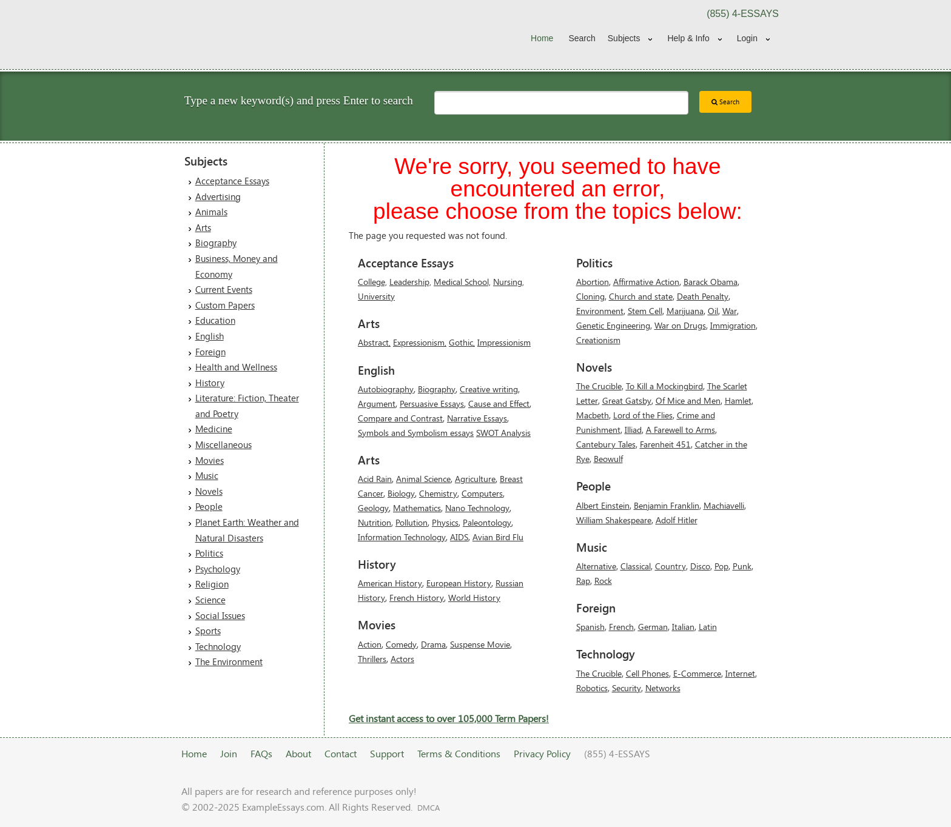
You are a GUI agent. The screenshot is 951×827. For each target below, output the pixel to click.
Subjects (624, 38)
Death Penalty (702, 296)
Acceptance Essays (232, 181)
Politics (209, 553)
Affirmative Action (646, 281)
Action (369, 644)
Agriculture (475, 478)
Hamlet (738, 400)
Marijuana (685, 310)
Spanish (590, 626)
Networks (662, 688)
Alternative (596, 566)
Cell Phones (647, 673)
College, (372, 281)
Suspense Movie (480, 644)
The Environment (229, 661)
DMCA (428, 807)
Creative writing (489, 389)
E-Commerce (697, 673)
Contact (340, 753)
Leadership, (410, 281)
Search (581, 38)
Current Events (223, 289)
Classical (635, 566)
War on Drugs (680, 325)
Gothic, (462, 342)
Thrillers (372, 659)
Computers (482, 493)
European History (458, 583)
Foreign (210, 352)
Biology (401, 493)
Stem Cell (645, 310)
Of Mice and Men (688, 400)
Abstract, (374, 342)
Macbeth (592, 415)
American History (390, 583)
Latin (708, 626)
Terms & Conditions (458, 753)
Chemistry (438, 493)
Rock (603, 580)
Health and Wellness (236, 367)
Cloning (590, 296)
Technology (218, 646)
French (621, 626)
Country (670, 566)
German (653, 626)
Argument (376, 403)
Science (210, 600)
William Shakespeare (613, 520)
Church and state (641, 296)
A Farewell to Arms (680, 429)
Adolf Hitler (676, 520)
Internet (740, 673)
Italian (683, 626)
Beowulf (608, 458)
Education (215, 320)
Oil (713, 310)
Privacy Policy (542, 753)
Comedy (401, 644)
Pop (721, 566)
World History (474, 597)
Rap (583, 580)
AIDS (459, 537)
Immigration (733, 325)
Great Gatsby (626, 400)
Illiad (633, 429)
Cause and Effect (498, 403)
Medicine (213, 429)
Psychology (217, 569)
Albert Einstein (603, 505)
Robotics (592, 688)
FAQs (261, 753)
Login (747, 38)
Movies (209, 460)
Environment (599, 310)
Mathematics (417, 508)
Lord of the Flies (643, 415)
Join (228, 753)
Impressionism (504, 342)
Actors (402, 659)
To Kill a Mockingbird (664, 386)
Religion (212, 584)
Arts (203, 227)
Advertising (218, 196)
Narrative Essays (477, 418)
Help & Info (688, 38)
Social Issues (220, 615)
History (209, 383)
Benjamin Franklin (666, 505)
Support (387, 753)
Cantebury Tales (606, 444)
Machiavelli (724, 505)
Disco (700, 566)
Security (626, 688)
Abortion (592, 281)
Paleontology (487, 522)
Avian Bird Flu (497, 537)
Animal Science (423, 478)
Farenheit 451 (665, 444)
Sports (208, 630)
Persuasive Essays (432, 403)
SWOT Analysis (503, 432)
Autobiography (386, 389)
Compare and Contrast (400, 418)
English (209, 336)
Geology (373, 508)
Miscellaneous (223, 444)
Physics (445, 522)
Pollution (411, 522)
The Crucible (599, 386)
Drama (433, 644)
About (298, 753)
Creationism (598, 340)
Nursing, (508, 281)
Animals (211, 212)
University (376, 296)
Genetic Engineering (613, 325)
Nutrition (374, 522)
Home (542, 38)
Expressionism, (419, 342)
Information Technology (402, 537)
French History (416, 597)
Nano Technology (477, 508)
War (729, 310)
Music (206, 475)
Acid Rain (375, 478)
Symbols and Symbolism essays (416, 432)
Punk (742, 566)
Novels (209, 491)
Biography (216, 242)
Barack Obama (711, 281)
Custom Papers (225, 305)
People (209, 506)
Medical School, (462, 281)
